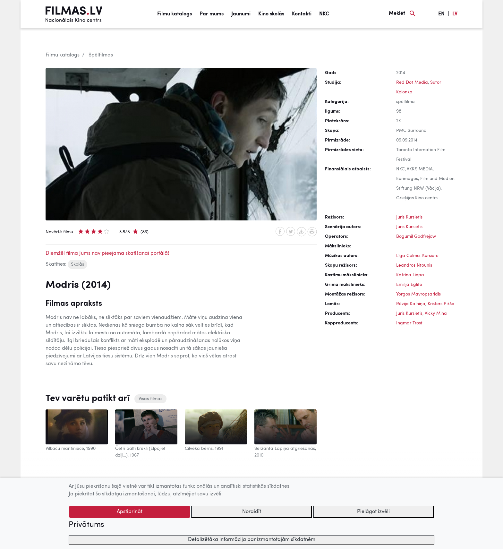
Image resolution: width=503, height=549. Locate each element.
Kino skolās (271, 14)
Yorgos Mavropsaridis (418, 294)
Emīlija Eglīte (409, 284)
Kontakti (301, 14)
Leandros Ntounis (414, 265)
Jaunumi (241, 14)
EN (441, 14)
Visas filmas (150, 399)
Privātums (86, 525)
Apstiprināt (129, 511)
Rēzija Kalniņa (410, 304)
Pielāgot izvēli (373, 511)
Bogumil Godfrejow (416, 236)
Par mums (212, 14)
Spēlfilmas (101, 55)
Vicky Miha (436, 313)
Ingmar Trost (409, 323)
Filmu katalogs (174, 14)
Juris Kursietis (409, 217)
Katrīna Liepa (410, 275)
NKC (324, 14)
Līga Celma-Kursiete (417, 255)
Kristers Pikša (441, 304)
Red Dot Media (412, 82)
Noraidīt (251, 511)
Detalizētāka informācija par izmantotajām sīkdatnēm (251, 539)
